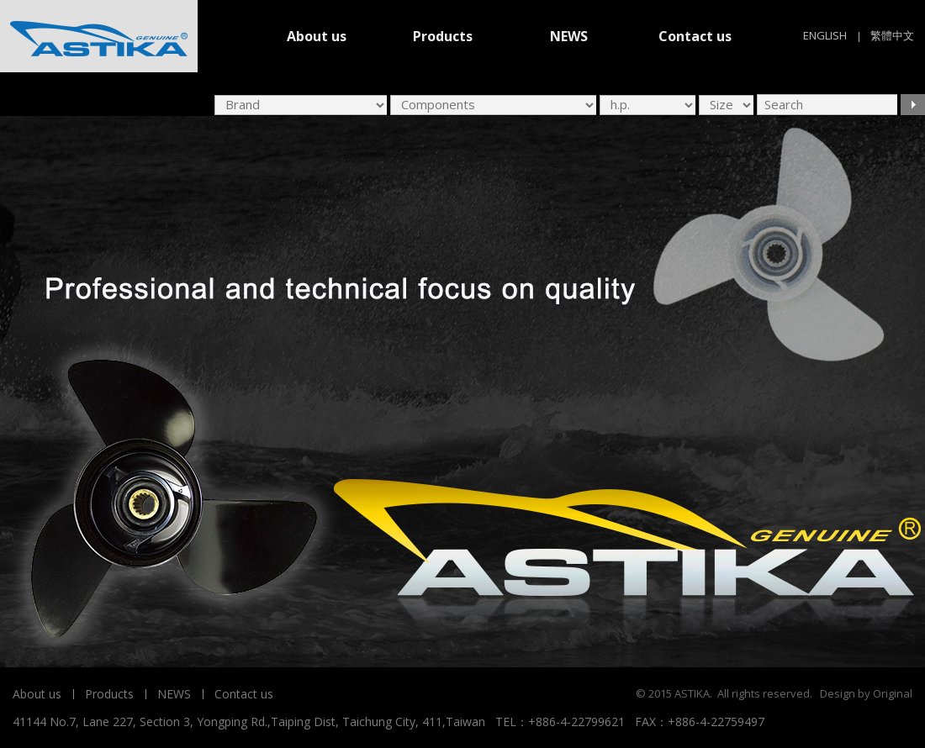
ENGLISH (825, 35)
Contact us (695, 36)
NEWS (569, 36)
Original (892, 693)
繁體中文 (892, 35)
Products (443, 36)
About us (316, 36)
